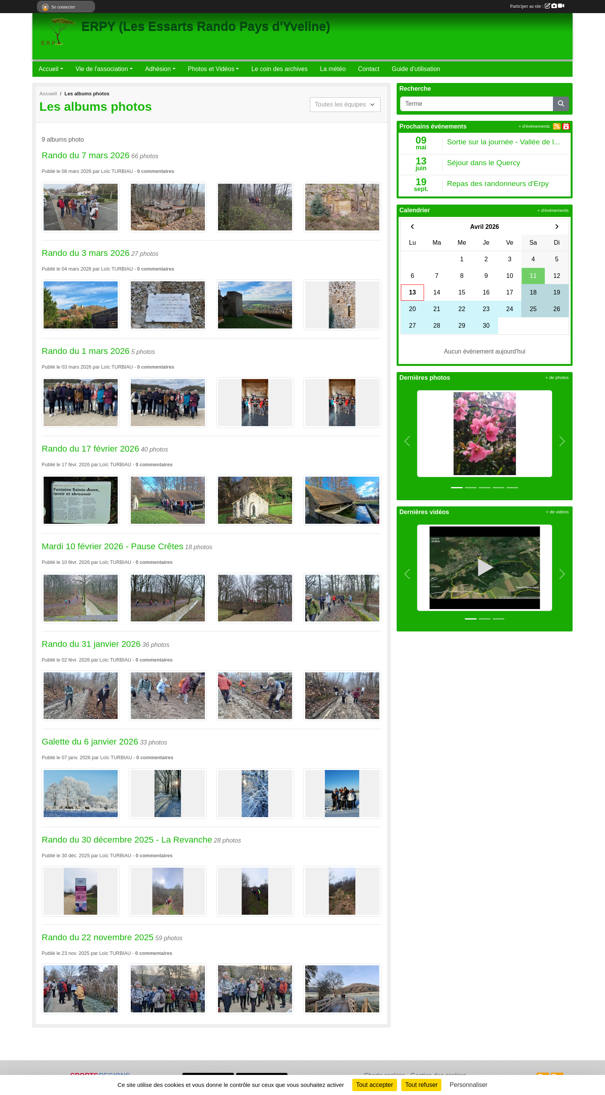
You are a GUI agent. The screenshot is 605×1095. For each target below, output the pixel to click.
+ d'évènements (534, 126)
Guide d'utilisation (416, 69)
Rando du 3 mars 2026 (86, 253)
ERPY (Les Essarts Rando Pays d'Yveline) (205, 26)
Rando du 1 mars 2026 (86, 351)
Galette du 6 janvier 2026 (90, 741)
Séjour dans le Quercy (484, 163)
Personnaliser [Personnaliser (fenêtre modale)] (469, 1084)
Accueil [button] (49, 69)
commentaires (157, 171)
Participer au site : (537, 6)
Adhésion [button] (158, 69)
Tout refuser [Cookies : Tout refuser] (421, 1084)
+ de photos (557, 377)
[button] (407, 441)
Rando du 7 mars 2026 (86, 155)
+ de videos (557, 511)
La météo (333, 69)
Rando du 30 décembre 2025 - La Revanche (127, 840)
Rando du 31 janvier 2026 (91, 644)
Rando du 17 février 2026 (90, 449)
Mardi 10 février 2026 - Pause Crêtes (112, 546)
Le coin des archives (279, 69)
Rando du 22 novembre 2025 (98, 937)
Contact (368, 69)
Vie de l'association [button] (102, 69)
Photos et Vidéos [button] (211, 69)
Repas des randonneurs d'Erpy (498, 183)
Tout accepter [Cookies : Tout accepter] (374, 1084)
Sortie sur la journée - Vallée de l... (503, 142)
